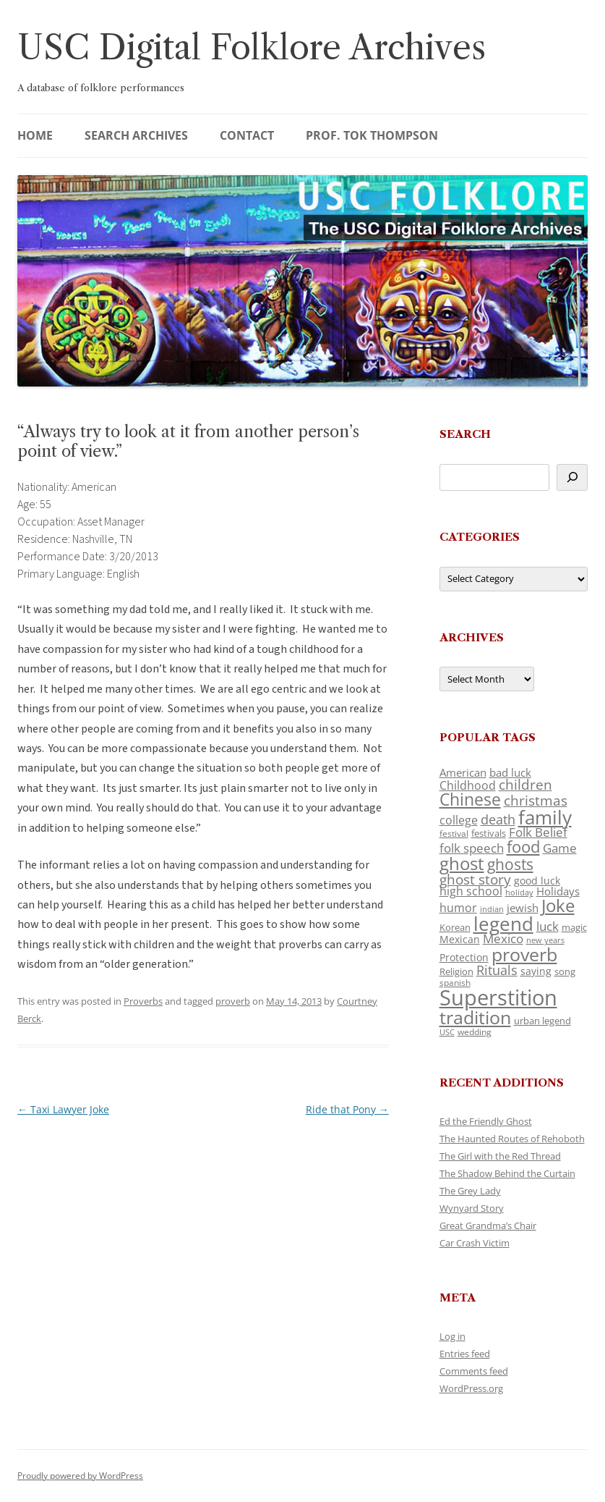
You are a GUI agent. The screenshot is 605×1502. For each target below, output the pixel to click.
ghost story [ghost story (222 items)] (475, 879)
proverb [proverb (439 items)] (524, 954)
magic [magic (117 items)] (574, 927)
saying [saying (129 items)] (536, 971)
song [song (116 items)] (564, 971)
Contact (247, 135)
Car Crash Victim (474, 1242)
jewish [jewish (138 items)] (523, 907)
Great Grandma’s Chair (487, 1225)
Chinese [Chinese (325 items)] (470, 799)
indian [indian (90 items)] (492, 908)
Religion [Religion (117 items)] (456, 971)
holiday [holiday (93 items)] (519, 892)
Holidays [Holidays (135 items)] (558, 891)
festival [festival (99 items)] (453, 833)
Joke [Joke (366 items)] (558, 905)
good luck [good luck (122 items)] (537, 880)
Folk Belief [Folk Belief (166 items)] (538, 832)
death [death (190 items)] (498, 819)
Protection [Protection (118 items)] (464, 957)
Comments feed (473, 1370)
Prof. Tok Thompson (372, 135)
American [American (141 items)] (462, 772)
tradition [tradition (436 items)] (475, 1017)
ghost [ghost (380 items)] (461, 863)
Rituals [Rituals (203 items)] (497, 970)
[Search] (572, 477)
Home (35, 135)
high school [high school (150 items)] (470, 891)
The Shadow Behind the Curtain (507, 1173)
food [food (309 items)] (523, 846)
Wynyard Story (471, 1208)
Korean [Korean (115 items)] (455, 927)
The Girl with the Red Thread (500, 1156)
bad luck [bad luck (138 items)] (510, 772)
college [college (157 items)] (458, 820)
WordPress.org (471, 1388)
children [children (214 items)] (525, 784)
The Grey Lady (470, 1190)
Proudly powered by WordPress (80, 1475)
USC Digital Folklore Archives (251, 47)
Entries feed (464, 1353)
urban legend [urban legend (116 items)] (542, 1020)
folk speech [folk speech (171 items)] (471, 848)
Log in (452, 1336)
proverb (232, 1001)
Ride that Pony (347, 1109)
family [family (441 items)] (545, 817)
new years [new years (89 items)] (545, 939)
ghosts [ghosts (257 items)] (510, 864)
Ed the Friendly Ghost (485, 1121)
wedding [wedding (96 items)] (475, 1031)
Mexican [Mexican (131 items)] (459, 939)
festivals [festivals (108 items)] (488, 833)
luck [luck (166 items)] (547, 926)
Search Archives (136, 135)
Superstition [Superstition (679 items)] (498, 997)
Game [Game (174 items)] (560, 848)
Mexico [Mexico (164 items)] (503, 938)
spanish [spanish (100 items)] (455, 982)
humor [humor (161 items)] (458, 908)
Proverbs (143, 1001)
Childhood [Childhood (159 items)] (467, 785)
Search (465, 434)
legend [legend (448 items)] (503, 923)
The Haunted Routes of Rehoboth (512, 1138)
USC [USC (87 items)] (447, 1032)
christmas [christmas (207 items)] (535, 800)
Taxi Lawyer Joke (63, 1109)
